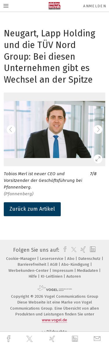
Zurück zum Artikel (32, 209)
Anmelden (94, 5)
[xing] (53, 339)
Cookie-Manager (21, 258)
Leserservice (52, 258)
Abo (71, 258)
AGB (54, 264)
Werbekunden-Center (29, 270)
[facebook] (9, 338)
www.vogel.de (54, 319)
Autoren (73, 276)
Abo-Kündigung (75, 264)
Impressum (63, 270)
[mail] (98, 338)
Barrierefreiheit (32, 264)
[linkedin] (75, 339)
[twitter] (30, 339)
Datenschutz (90, 258)
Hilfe (33, 276)
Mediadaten (88, 270)
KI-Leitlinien (52, 276)
